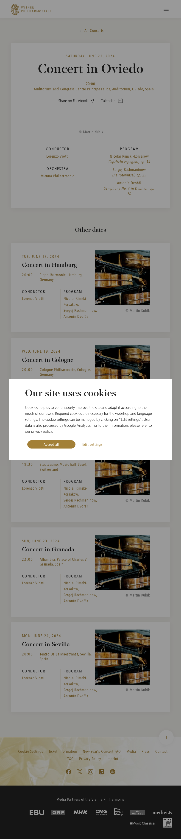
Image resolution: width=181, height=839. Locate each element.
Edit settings (92, 444)
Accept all (51, 444)
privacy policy (41, 431)
